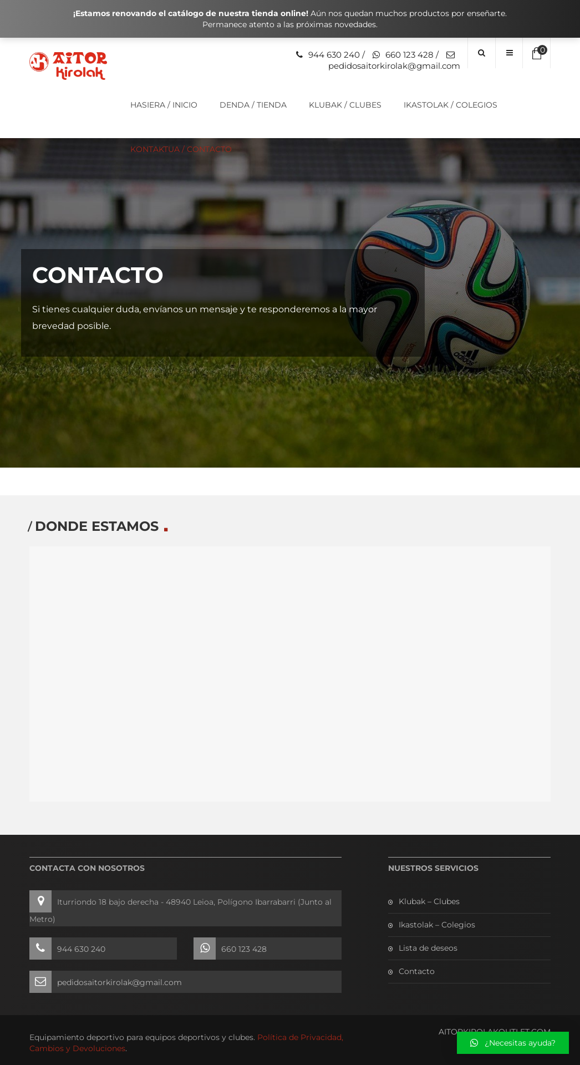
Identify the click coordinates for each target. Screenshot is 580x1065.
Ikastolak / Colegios (450, 105)
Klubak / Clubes (345, 105)
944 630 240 (334, 54)
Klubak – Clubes (429, 901)
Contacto (417, 971)
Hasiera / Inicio (163, 105)
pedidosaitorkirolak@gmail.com (394, 65)
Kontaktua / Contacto (181, 149)
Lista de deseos (428, 948)
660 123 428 (409, 54)
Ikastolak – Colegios (437, 925)
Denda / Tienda (253, 105)
